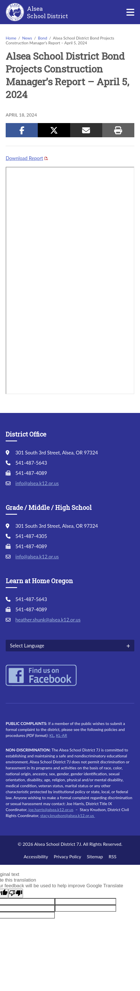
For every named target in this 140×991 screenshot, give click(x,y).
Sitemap (95, 856)
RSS (112, 856)
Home (11, 38)
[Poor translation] (15, 893)
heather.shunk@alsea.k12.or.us (47, 620)
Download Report (24, 158)
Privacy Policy (67, 856)
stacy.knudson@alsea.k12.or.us (67, 815)
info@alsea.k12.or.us (37, 483)
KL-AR (61, 735)
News (27, 38)
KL (51, 735)
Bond (42, 38)
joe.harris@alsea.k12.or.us (50, 809)
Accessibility (36, 856)
